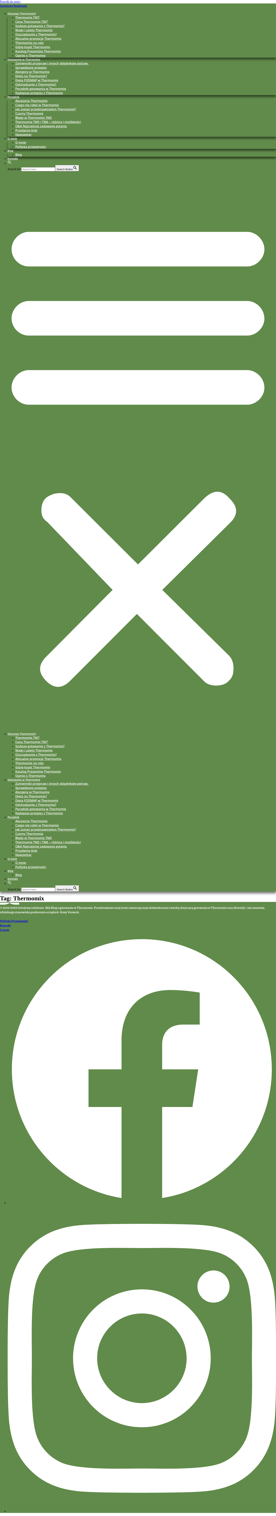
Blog (10, 150)
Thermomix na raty (29, 43)
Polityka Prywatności (14, 921)
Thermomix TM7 (27, 17)
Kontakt (13, 158)
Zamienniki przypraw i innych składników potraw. (52, 63)
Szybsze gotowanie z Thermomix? (40, 26)
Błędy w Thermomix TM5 (33, 118)
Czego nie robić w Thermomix (37, 105)
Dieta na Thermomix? (31, 76)
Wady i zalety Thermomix (34, 30)
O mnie (12, 138)
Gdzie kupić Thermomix (32, 47)
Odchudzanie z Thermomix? (35, 84)
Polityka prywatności (30, 147)
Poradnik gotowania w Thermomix (40, 89)
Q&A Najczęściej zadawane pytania (41, 126)
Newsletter (23, 134)
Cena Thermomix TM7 (31, 22)
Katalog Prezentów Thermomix (38, 51)
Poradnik (13, 97)
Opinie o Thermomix (30, 55)
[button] (10, 163)
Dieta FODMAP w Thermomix (36, 80)
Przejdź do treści (10, 1)
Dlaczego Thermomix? (22, 13)
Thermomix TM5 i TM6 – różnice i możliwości (48, 122)
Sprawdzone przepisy (31, 67)
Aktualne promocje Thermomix (38, 38)
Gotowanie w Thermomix (24, 59)
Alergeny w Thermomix (32, 72)
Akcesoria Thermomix (31, 101)
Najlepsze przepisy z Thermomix (39, 93)
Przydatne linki (26, 130)
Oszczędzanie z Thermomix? (36, 34)
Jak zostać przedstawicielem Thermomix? (45, 109)
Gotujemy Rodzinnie (13, 5)
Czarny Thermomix (29, 113)
